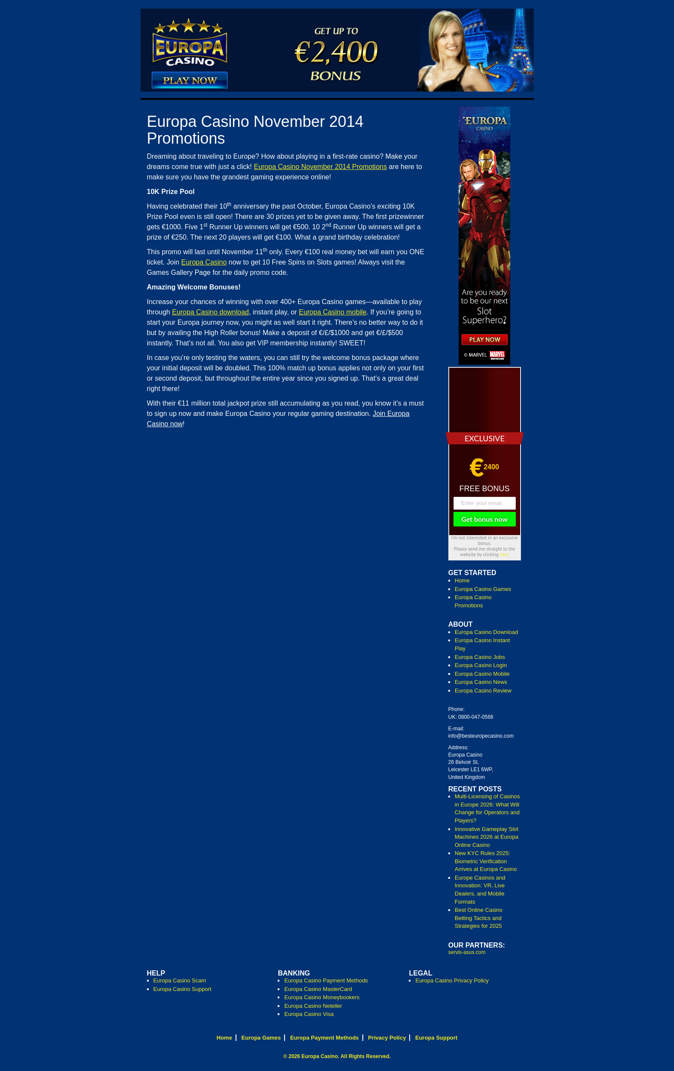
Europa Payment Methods (324, 1037)
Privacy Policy (387, 1037)
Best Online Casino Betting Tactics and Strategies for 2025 (478, 918)
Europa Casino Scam (179, 980)
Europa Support (436, 1037)
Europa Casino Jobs (480, 657)
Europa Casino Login (481, 665)
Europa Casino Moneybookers (321, 997)
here (504, 554)
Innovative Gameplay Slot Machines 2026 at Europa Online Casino (486, 837)
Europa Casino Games (483, 589)
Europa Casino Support (182, 989)
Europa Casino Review (483, 690)
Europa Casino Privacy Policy (452, 980)
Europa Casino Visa (309, 1014)
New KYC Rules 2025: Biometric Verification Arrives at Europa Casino (486, 861)
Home (462, 580)
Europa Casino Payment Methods (326, 980)
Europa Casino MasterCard (318, 989)
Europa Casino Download (486, 632)
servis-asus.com (467, 952)
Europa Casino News (481, 682)
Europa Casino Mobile (482, 674)
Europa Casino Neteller (313, 1006)
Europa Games (261, 1037)
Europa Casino (319, 1056)
